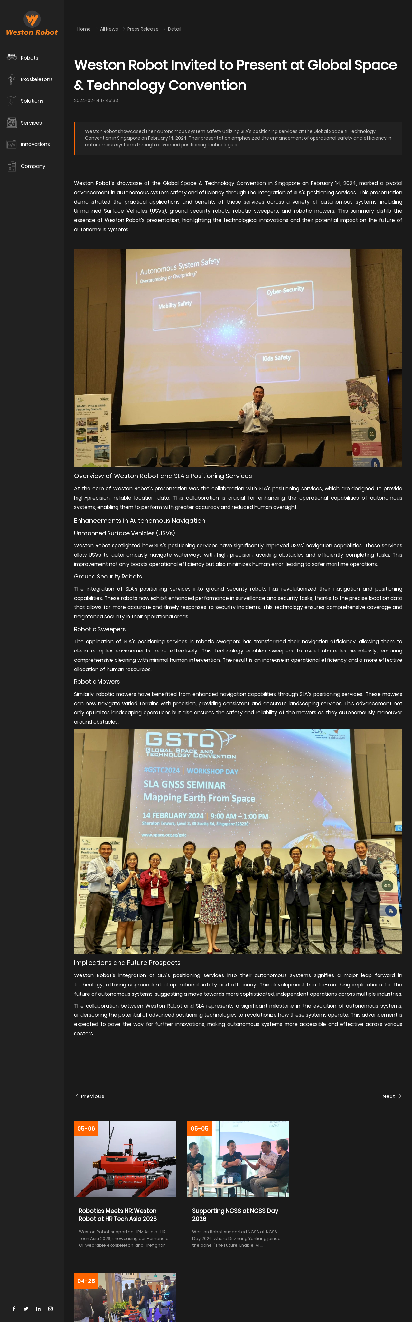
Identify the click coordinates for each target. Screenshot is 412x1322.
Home (84, 29)
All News (109, 29)
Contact (102, 1307)
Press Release (143, 29)
